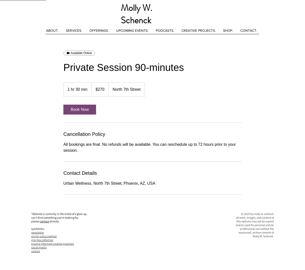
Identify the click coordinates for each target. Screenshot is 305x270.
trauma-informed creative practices (52, 243)
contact (44, 221)
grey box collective (42, 240)
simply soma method (44, 236)
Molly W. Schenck (136, 14)
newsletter (37, 232)
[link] (79, 110)
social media (39, 247)
